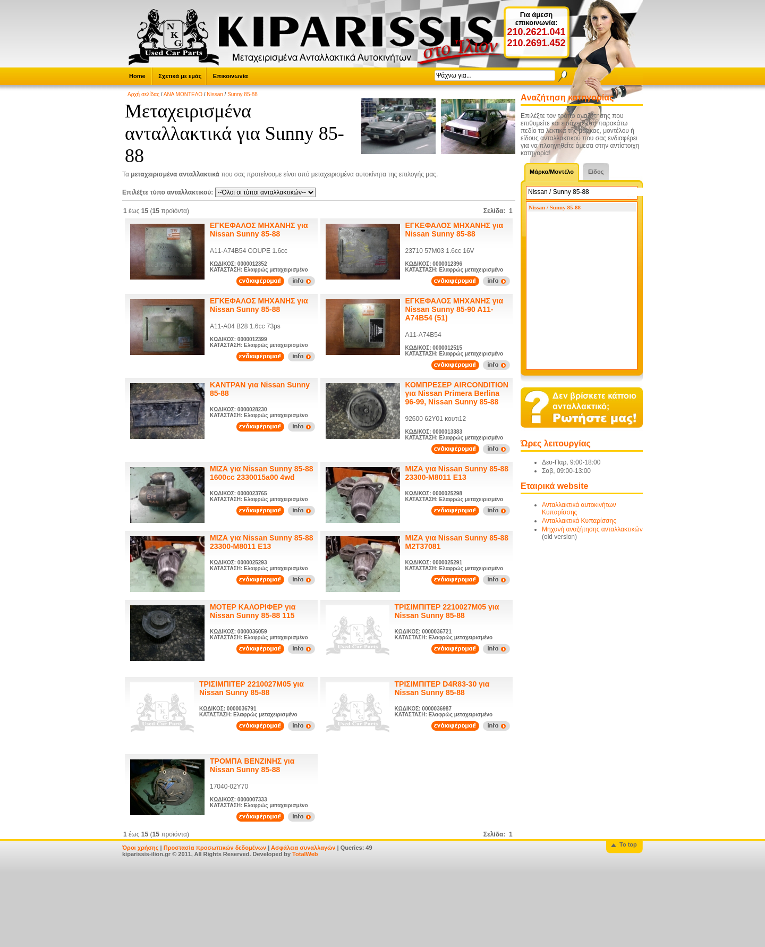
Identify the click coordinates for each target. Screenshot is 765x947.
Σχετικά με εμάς (179, 76)
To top (628, 844)
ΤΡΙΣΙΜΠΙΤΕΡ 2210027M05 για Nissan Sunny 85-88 (447, 611)
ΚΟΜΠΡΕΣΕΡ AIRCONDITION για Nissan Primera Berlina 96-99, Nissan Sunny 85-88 (456, 393)
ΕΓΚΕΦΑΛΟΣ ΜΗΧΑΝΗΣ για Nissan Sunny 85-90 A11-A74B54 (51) (454, 309)
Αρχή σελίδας (143, 94)
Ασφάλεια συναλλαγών (303, 847)
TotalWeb (305, 854)
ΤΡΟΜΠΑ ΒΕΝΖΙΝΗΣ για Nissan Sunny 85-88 (252, 765)
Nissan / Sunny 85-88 (555, 207)
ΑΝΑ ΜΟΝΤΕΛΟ (183, 94)
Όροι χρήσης (140, 847)
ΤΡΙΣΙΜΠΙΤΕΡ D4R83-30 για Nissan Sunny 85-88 (442, 688)
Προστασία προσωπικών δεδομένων (215, 847)
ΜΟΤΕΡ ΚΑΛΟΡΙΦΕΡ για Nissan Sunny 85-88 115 (252, 611)
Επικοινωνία (230, 76)
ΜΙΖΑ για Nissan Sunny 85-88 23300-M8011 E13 (457, 472)
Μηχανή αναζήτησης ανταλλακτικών (592, 529)
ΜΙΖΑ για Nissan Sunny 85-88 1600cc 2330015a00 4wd (261, 472)
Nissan (215, 94)
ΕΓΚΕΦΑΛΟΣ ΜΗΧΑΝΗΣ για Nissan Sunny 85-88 (259, 229)
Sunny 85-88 (242, 94)
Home (137, 76)
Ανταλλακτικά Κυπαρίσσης (579, 521)
